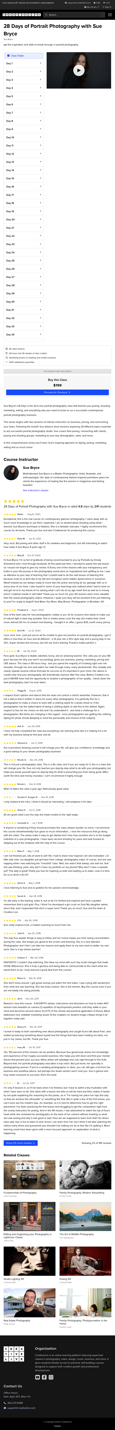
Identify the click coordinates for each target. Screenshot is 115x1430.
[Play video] (79, 70)
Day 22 (10, 236)
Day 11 (9, 145)
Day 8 (9, 121)
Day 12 (10, 153)
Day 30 (10, 301)
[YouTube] (37, 1377)
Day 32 (10, 318)
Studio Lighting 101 (14, 1279)
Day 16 (10, 186)
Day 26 (10, 268)
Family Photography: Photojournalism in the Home (83, 1322)
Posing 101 (65, 1279)
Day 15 (10, 178)
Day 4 (9, 88)
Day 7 (9, 112)
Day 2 (9, 71)
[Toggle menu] (109, 14)
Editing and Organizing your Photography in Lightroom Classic (28, 1235)
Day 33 (10, 326)
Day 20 (10, 219)
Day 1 (9, 63)
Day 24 (10, 252)
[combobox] (74, 14)
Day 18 (10, 203)
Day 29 (10, 293)
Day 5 (9, 96)
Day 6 (9, 104)
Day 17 (10, 194)
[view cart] (107, 3)
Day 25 (10, 260)
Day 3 (9, 79)
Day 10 (10, 137)
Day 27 (10, 277)
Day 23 (10, 244)
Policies (57, 1425)
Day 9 (9, 129)
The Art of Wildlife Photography (77, 1234)
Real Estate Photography (17, 1320)
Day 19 (10, 211)
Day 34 (10, 334)
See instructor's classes (35, 490)
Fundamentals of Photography (20, 1192)
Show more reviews (20, 1143)
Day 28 (10, 285)
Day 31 (10, 310)
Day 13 (10, 162)
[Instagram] (51, 1377)
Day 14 (10, 170)
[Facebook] (44, 1377)
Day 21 (10, 227)
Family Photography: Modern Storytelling (82, 1192)
